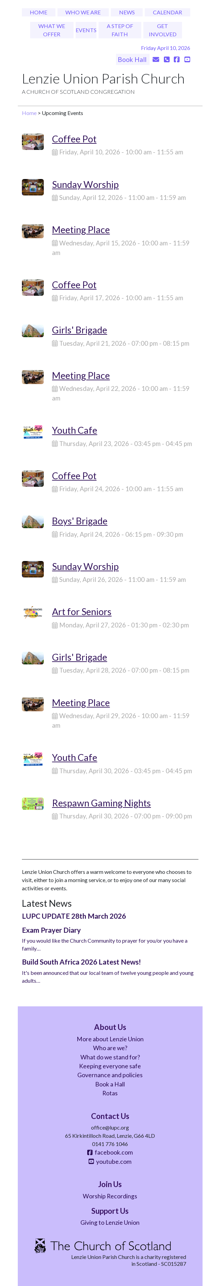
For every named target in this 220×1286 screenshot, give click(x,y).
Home (38, 12)
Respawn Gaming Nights (101, 802)
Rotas (110, 1093)
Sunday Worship (85, 184)
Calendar (167, 12)
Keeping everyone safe (110, 1066)
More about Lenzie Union (110, 1039)
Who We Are (83, 12)
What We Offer (51, 30)
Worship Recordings (110, 1196)
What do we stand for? (110, 1057)
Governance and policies (110, 1075)
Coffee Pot (74, 138)
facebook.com (109, 1152)
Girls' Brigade (79, 329)
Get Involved (163, 30)
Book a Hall (110, 1084)
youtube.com (110, 1161)
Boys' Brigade (79, 520)
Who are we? (110, 1048)
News (127, 12)
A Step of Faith (120, 30)
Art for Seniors (82, 611)
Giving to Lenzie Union (110, 1222)
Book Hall (133, 59)
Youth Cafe (74, 430)
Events (86, 30)
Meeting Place (81, 229)
